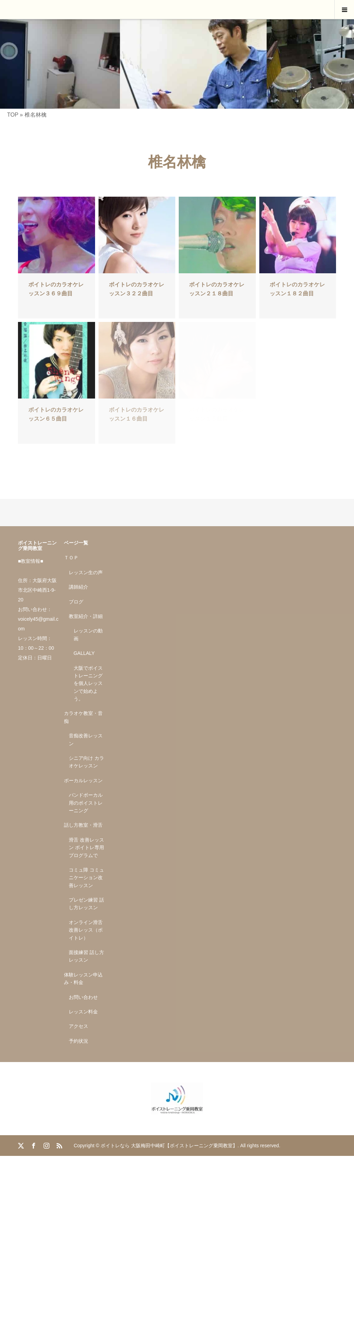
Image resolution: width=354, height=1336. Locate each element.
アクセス (78, 1026)
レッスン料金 (83, 1011)
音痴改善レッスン (86, 739)
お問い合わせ (83, 997)
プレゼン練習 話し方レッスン (86, 903)
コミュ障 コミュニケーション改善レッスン (86, 877)
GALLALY (84, 653)
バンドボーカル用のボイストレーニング (86, 802)
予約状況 (78, 1041)
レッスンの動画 (88, 634)
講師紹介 (78, 587)
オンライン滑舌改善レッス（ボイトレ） (86, 930)
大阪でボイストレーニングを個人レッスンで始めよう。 (88, 683)
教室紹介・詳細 (86, 616)
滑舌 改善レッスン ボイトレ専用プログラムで (86, 847)
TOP (12, 115)
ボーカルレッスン (83, 780)
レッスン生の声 (86, 572)
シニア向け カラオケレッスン (86, 761)
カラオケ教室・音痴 (83, 717)
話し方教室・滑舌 (83, 825)
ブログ (76, 602)
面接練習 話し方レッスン (86, 956)
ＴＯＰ (71, 557)
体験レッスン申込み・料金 (83, 978)
